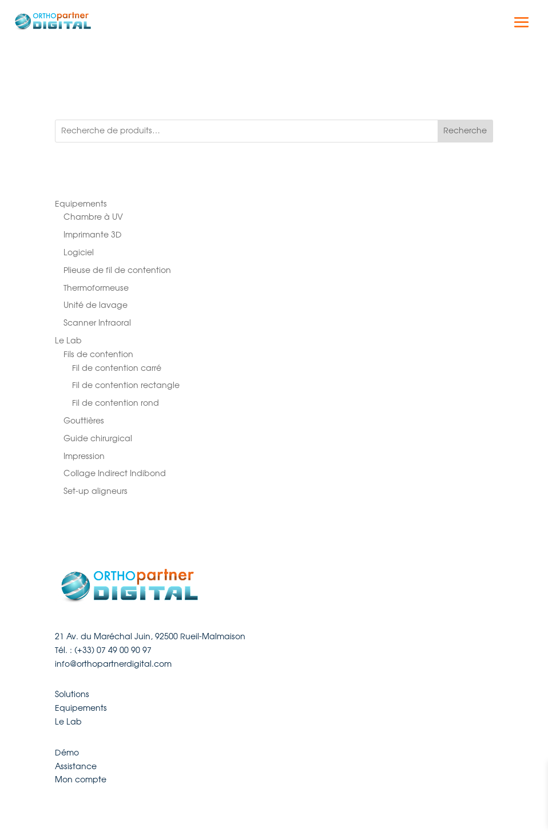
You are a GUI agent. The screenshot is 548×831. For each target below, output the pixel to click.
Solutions (72, 694)
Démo (67, 752)
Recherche (465, 130)
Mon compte (80, 779)
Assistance (76, 766)
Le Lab (68, 721)
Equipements (81, 708)
